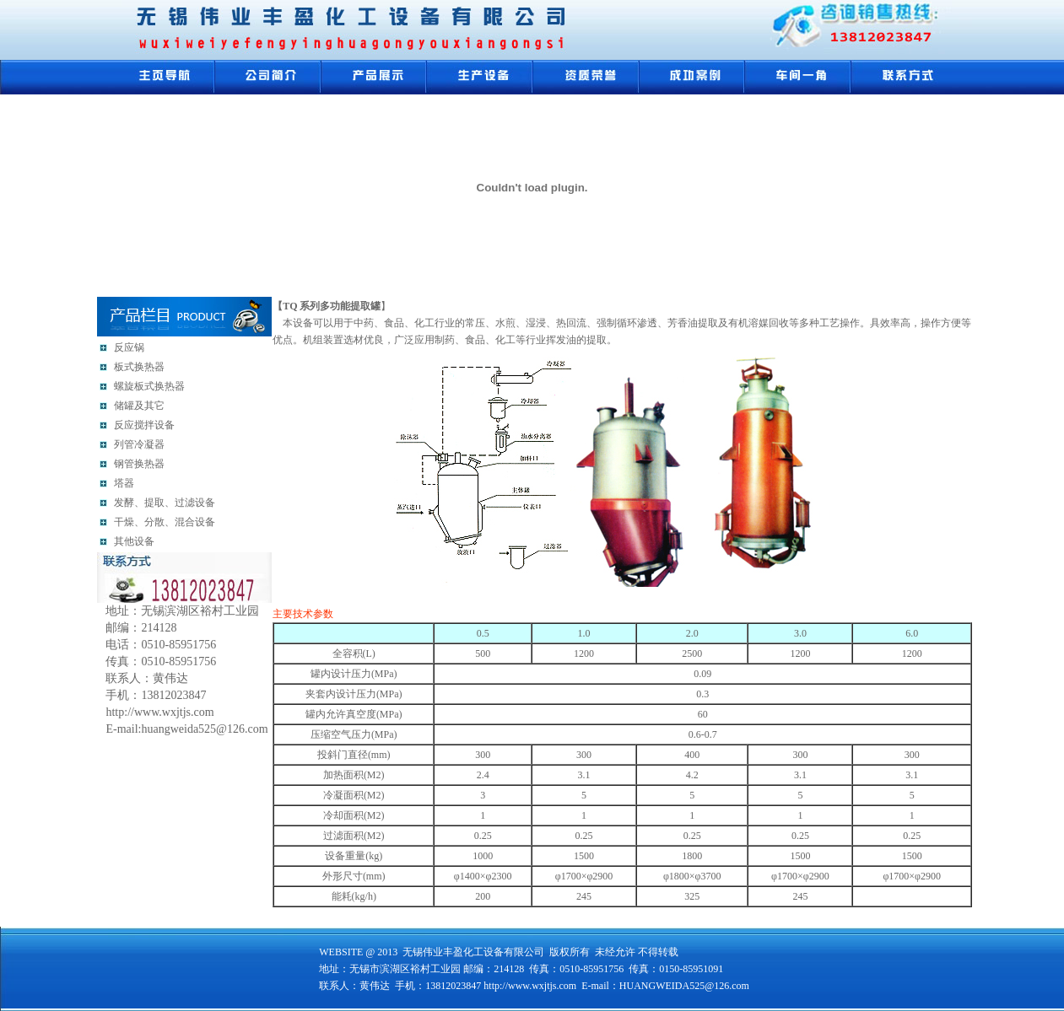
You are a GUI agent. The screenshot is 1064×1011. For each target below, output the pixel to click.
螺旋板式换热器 (149, 386)
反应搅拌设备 (144, 425)
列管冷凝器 (139, 444)
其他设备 (134, 541)
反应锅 (129, 347)
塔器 (124, 483)
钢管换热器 (139, 464)
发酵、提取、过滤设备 (164, 502)
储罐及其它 (139, 405)
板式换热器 (139, 367)
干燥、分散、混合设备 (164, 522)
